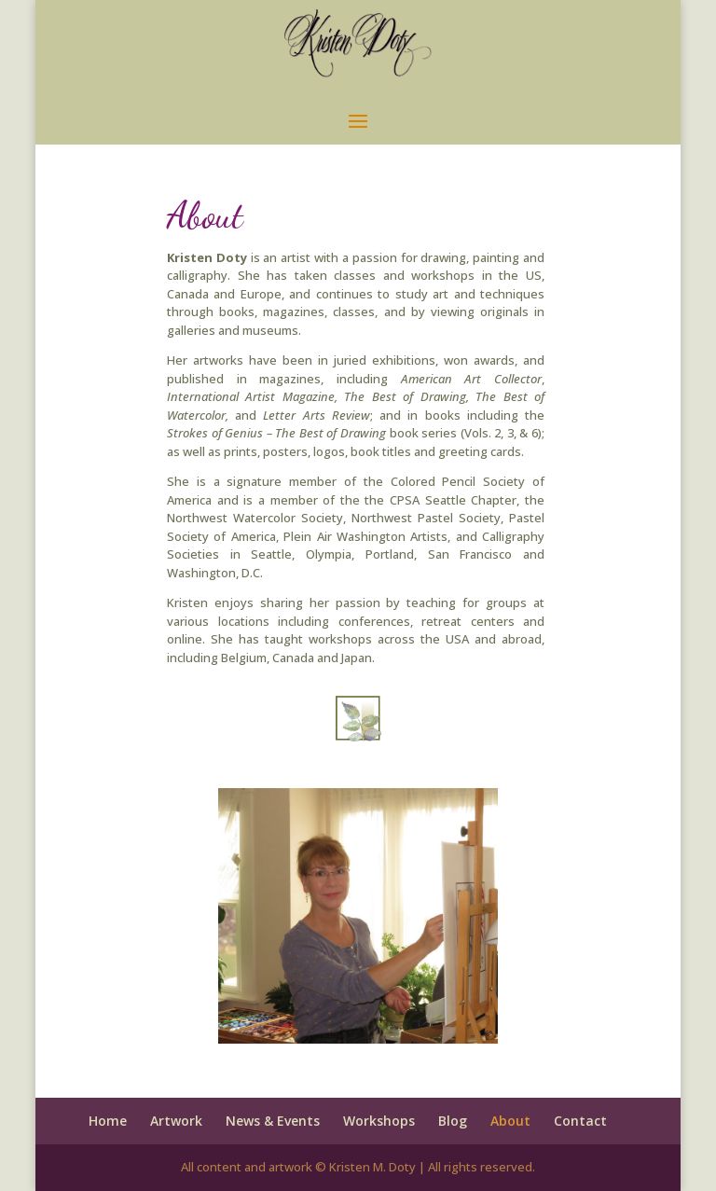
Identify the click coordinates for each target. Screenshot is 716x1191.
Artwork (176, 1120)
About (510, 1120)
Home (108, 1120)
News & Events (273, 1120)
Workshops (379, 1120)
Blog (452, 1120)
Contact (580, 1120)
